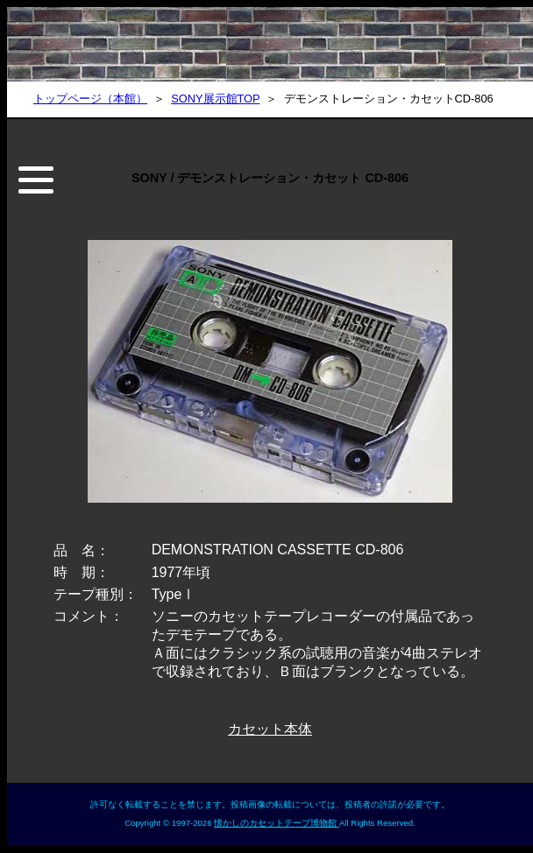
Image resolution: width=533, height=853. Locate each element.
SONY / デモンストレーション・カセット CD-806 (270, 178)
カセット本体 (270, 729)
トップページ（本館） (90, 98)
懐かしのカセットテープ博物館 (276, 823)
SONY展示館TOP (215, 98)
